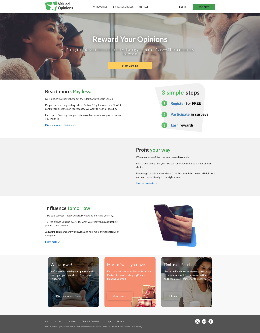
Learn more (52, 241)
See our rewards (146, 183)
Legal (108, 321)
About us (59, 321)
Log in (182, 6)
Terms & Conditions (91, 321)
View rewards (120, 296)
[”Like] (211, 321)
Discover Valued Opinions (60, 124)
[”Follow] (205, 321)
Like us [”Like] (173, 296)
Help (47, 321)
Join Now (204, 6)
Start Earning (130, 65)
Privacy (120, 321)
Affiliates (72, 321)
